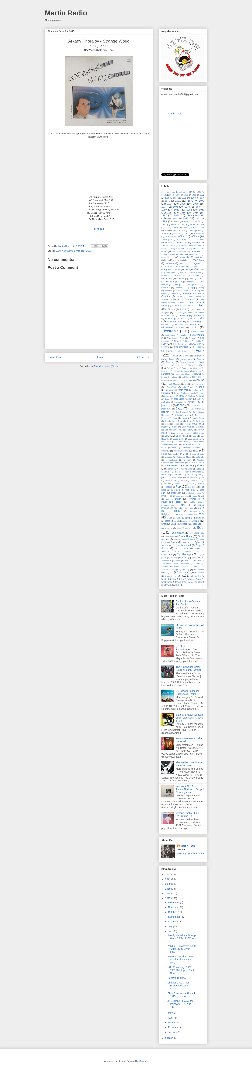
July (170, 926)
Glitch (190, 365)
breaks (196, 276)
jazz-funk (165, 412)
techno (196, 557)
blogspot (196, 263)
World (201, 581)
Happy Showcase (182, 371)
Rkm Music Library (184, 514)
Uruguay (168, 576)
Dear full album (178, 302)
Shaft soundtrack (179, 524)
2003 (185, 228)
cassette (170, 282)
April (171, 1017)
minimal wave (181, 451)
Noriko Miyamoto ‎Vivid (171, 475)
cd (181, 282)
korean (176, 424)
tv (165, 573)
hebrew (174, 377)
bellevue (170, 263)
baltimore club (195, 254)
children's (166, 287)
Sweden (177, 551)
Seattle (195, 520)
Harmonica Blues (182, 374)
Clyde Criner (182, 291)
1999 (202, 224)
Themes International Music (174, 567)
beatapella (177, 260)
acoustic (169, 236)
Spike (197, 542)
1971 (178, 200)
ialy (185, 384)
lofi (187, 436)
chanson (190, 282)
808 (199, 231)
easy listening (194, 321)
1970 (167, 201)
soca (179, 528)
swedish (188, 551)
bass (172, 257)
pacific (164, 477)
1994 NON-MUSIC (192, 221)
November (174, 907)
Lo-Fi (178, 436)
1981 (176, 209)
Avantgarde (166, 254)
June (171, 931)
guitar (198, 368)
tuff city (185, 569)
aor (194, 248)
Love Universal (194, 439)
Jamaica (165, 402)
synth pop (166, 554)
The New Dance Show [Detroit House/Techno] (188, 668)
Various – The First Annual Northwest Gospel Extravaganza (190, 789)
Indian (192, 387)
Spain (174, 542)
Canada (200, 278)
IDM (193, 384)
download (183, 315)
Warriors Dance (194, 579)
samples (200, 518)
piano (182, 480)
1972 (190, 200)
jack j (199, 399)
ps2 (202, 496)
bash (163, 257)
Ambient (196, 242)
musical (187, 460)
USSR (89, 251)
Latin (174, 427)
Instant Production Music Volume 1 (189, 393)
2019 (168, 888)
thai (186, 561)
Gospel (200, 365)
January (172, 1032)
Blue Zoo (197, 266)
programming (182, 496)
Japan (180, 405)
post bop (175, 490)
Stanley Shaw (181, 548)
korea (166, 424)
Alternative (181, 242)
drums (193, 318)
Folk (163, 343)
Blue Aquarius (182, 266)
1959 (186, 195)
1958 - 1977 (174, 195)
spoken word (184, 545)
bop (182, 272)
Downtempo (198, 315)
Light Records (177, 433)
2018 (168, 893)
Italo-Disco (179, 399)
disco (201, 305)
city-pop (201, 288)
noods (177, 472)
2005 (202, 228)
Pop (178, 486)
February (173, 1027)
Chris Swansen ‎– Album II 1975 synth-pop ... (181, 995)
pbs (202, 477)
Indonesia (197, 390)
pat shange (192, 478)
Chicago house (194, 285)
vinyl (182, 579)
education (195, 324)
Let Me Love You (173, 430)
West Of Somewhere (185, 582)
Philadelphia (170, 480)
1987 (164, 215)
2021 (168, 879)
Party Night (177, 478)
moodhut (175, 454)
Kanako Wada (198, 418)
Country (165, 296)
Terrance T (166, 561)
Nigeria (200, 465)
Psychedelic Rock (171, 502)
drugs (183, 318)
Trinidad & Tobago (169, 570)
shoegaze (196, 524)
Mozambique (171, 460)
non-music (165, 472)
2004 (193, 227)
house (200, 380)
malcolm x (166, 442)
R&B (180, 507)
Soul (200, 527)
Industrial (165, 393)
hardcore (165, 374)
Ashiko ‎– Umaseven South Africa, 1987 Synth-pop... (181, 949)
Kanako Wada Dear (173, 421)
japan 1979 (196, 405)
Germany (169, 362)
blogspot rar (166, 266)
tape (184, 557)
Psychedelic (194, 499)
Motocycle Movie (183, 457)
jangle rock (166, 405)
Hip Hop (196, 377)
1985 (183, 212)
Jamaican (178, 402)
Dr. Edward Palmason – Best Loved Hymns (189, 692)
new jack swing (196, 462)
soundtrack (178, 532)
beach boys (199, 257)
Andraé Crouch (168, 245)
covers (179, 296)
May (170, 1012)
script (176, 521)
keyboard (200, 421)
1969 (193, 198)
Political (168, 487)
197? (202, 198)
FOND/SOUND (194, 344)
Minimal (165, 451)
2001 (175, 227)
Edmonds (179, 324)
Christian (178, 288)
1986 (195, 212)
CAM (191, 279)
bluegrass (166, 269)
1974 (170, 203)
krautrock (196, 424)
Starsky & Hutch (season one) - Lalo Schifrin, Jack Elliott (189, 717)
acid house (199, 233)
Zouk (176, 585)
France (165, 346)
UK (171, 572)
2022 (168, 874)
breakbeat (180, 275)
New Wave (67, 251)
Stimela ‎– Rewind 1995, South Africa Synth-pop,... (180, 959)
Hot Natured (187, 380)
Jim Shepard (182, 412)
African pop (166, 240)
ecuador (164, 324)
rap (199, 508)
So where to (166, 528)
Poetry (201, 483)
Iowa (193, 396)
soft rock (188, 528)
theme (197, 564)
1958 (163, 195)
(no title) (180, 646)
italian (167, 399)
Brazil (164, 275)
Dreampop (170, 318)
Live (167, 435)
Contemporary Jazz (191, 293)
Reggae (176, 510)
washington (167, 582)
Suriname (165, 551)
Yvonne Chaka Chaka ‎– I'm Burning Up (189, 814)
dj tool (183, 309)
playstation (189, 483)
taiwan (174, 558)
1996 (173, 224)
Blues (177, 269)
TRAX (197, 566)
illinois (201, 384)
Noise (198, 469)
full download (184, 351)
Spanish (185, 542)
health (164, 377)
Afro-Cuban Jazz (184, 239)
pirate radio (166, 483)
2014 (174, 230)
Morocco (168, 457)
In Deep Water (171, 387)
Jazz (179, 408)
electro (194, 327)
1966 (167, 198)
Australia (195, 251)
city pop (190, 287)
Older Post (143, 357)
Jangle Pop (193, 401)
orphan (190, 475)
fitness (188, 341)
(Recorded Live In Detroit (173, 192)
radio (191, 508)
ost (199, 475)
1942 (199, 192)
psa (167, 499)
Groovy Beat (172, 368)
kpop (186, 424)
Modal (164, 454)
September (174, 916)
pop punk (192, 487)
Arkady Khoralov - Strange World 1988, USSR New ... (181, 938)
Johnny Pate (181, 415)
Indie (201, 387)
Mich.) (174, 448)
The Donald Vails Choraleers (175, 564)
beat (166, 260)
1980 (164, 209)
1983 (201, 209)
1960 (193, 195)
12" (190, 192)
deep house (195, 302)
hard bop (197, 371)
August (172, 921)
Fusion (175, 356)
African (195, 236)
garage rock (186, 359)
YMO (168, 585)
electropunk (170, 335)
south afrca (169, 536)
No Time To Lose (184, 469)
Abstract (165, 233)
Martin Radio (66, 13)
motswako (200, 457)
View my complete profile (190, 853)
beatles (188, 260)
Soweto (191, 539)
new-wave (187, 465)
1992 (197, 218)
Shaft (163, 524)
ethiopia (182, 335)
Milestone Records (191, 448)
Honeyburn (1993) (177, 977)
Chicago (177, 284)
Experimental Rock (175, 338)
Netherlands (179, 463)
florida (198, 341)
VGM (174, 579)
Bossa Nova (195, 273)
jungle (184, 418)
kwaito (164, 427)
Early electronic (174, 321)
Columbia (174, 293)
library (190, 430)
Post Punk (189, 490)
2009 (166, 231)
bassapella (184, 257)
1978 (175, 206)
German (201, 359)
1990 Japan (172, 219)
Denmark (176, 305)
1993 (164, 221)
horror (175, 380)
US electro (196, 576)
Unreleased (199, 573)
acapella (177, 234)
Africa (181, 236)
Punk (182, 504)
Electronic (169, 331)
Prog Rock (166, 496)
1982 (189, 209)
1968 (183, 198)
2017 (168, 898)
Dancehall (189, 299)
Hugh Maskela (174, 384)
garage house (168, 359)
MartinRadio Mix (191, 444)
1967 (175, 198)
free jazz (197, 347)
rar (162, 511)
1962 (202, 195)
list (188, 433)
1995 (163, 224)
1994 (176, 221)
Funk (200, 350)
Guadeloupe (187, 368)
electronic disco (197, 332)
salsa (169, 518)
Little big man (198, 433)
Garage (197, 356)
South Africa (185, 536)
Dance (176, 299)
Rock (201, 514)
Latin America (188, 427)
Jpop (175, 418)
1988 (58, 251)
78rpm (192, 231)
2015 (183, 231)
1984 (170, 212)
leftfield (201, 427)
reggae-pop (195, 511)
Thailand (196, 560)
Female (192, 338)
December (174, 902)
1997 (182, 224)
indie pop (169, 390)
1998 (192, 224)
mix (195, 450)
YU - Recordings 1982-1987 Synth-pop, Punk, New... (181, 970)
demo (164, 305)
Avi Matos (180, 254)
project (194, 496)
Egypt (181, 327)
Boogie (188, 269)
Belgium (201, 260)
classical (168, 291)
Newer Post (55, 357)
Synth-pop (79, 251)
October (172, 912)
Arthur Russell (179, 251)
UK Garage (184, 572)
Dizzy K (171, 309)
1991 (185, 218)
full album (166, 351)
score (167, 521)
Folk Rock (178, 344)
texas (178, 561)
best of (183, 263)
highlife (185, 377)
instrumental (169, 396)
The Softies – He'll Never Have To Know (189, 764)
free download (181, 347)
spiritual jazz (167, 545)
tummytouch (199, 570)
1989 (189, 215)
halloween (165, 371)
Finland (177, 341)
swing (198, 551)
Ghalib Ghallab (187, 362)
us (179, 575)
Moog (185, 454)
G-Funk (186, 356)
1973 (201, 200)
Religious (165, 514)
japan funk (166, 409)
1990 (201, 215)
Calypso (180, 278)
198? (198, 207)
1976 (195, 203)
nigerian (169, 469)
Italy (190, 399)
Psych (178, 499)
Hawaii (197, 374)
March (172, 1022)
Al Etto (168, 242)
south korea (178, 539)
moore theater (198, 454)
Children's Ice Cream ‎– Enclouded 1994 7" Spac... (179, 985)
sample (188, 518)
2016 (168, 1038)
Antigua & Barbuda (179, 248)
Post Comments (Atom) (106, 366)
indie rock (183, 389)
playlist (178, 483)
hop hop (165, 380)
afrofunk (200, 240)
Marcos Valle (182, 442)
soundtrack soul (197, 533)
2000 (167, 228)
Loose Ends (178, 439)
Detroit (189, 306)
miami (164, 448)
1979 (187, 206)
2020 (168, 884)
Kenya (189, 421)
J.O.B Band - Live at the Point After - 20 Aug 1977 (180, 1004)
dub (202, 318)
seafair (185, 521)
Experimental (197, 335)
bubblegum (166, 278)
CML (194, 291)
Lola (194, 436)
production (176, 493)
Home (99, 357)
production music (193, 493)
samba (178, 518)
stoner (197, 548)
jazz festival (195, 409)
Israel (201, 396)
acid (187, 233)
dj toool (193, 309)
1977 (164, 206)
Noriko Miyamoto (193, 472)
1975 (183, 203)
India (183, 387)
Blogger (143, 1061)
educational (167, 327)
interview (182, 396)
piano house (195, 480)
